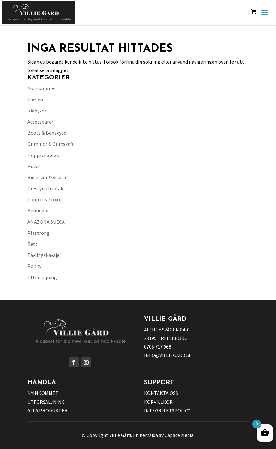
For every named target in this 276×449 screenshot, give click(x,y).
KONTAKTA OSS (161, 393)
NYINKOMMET (42, 393)
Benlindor (38, 210)
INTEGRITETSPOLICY (167, 410)
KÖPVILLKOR (158, 402)
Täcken (35, 99)
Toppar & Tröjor (44, 199)
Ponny (34, 266)
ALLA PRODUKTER (47, 410)
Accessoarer (40, 121)
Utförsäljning (42, 277)
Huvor (33, 166)
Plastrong (38, 233)
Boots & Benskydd (46, 133)
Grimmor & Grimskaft (50, 144)
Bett (32, 244)
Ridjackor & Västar (47, 177)
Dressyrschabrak (45, 188)
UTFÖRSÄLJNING (46, 402)
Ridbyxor (36, 110)
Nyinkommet (41, 88)
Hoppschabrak (43, 155)
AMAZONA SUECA (46, 222)
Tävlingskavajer (44, 255)
